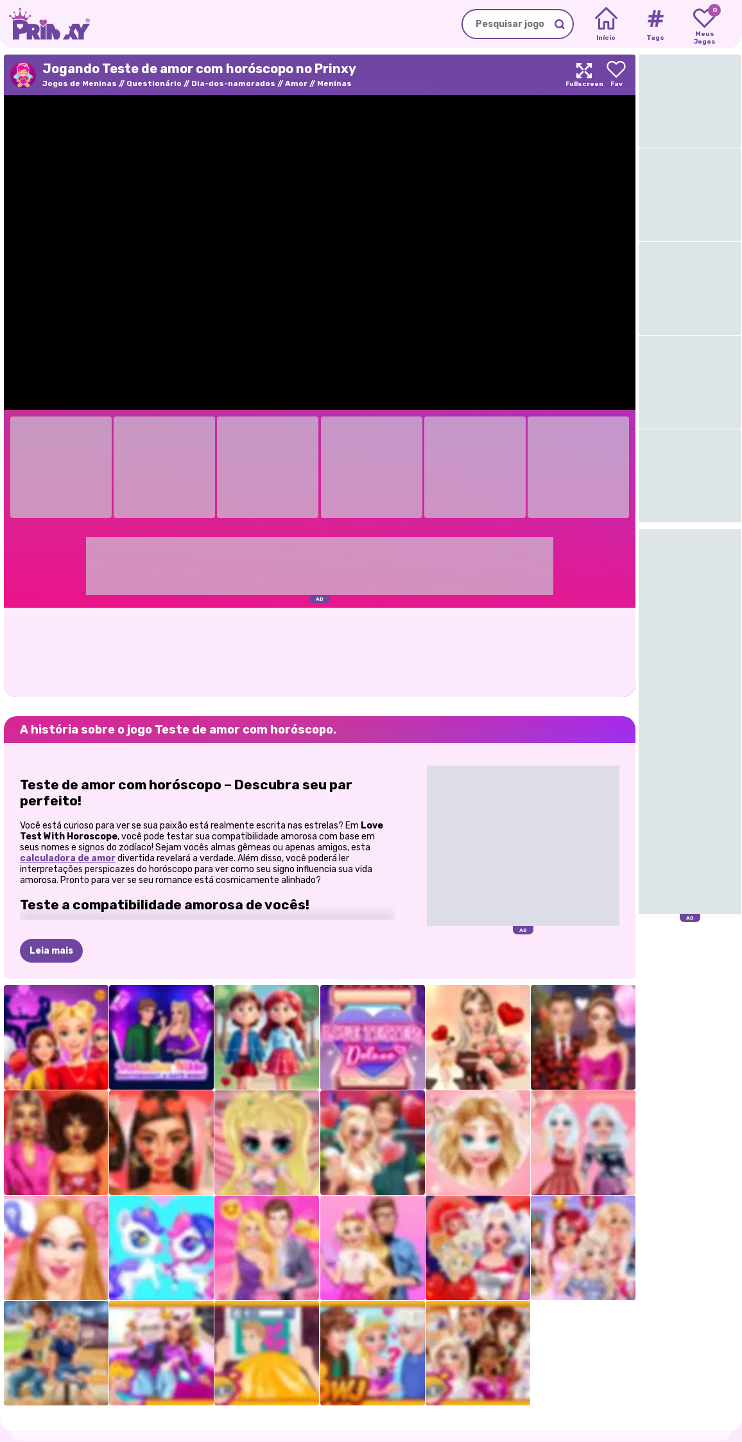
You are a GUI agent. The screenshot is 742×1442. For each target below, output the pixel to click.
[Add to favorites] (616, 75)
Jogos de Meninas (79, 83)
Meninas (334, 83)
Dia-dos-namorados (233, 83)
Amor (296, 83)
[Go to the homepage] (45, 24)
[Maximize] (584, 75)
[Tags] (655, 24)
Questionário (154, 83)
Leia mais (51, 950)
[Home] (606, 24)
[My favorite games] (704, 24)
